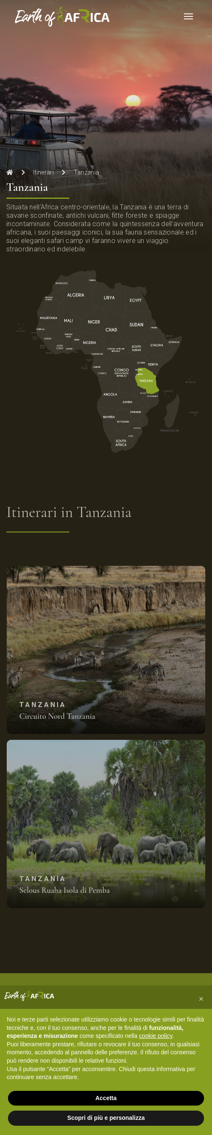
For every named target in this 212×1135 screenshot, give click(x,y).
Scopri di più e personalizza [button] (105, 1117)
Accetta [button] (106, 1098)
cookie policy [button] (155, 1035)
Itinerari (43, 172)
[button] (201, 999)
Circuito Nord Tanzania (57, 716)
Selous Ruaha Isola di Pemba (64, 890)
